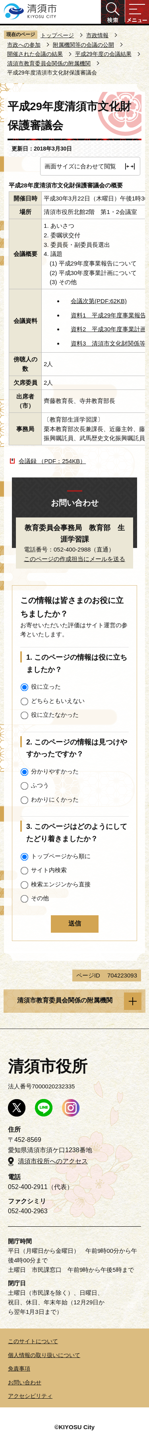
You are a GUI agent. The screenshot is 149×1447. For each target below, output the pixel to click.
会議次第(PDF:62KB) (99, 301)
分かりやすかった (55, 771)
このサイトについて (33, 1341)
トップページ (57, 35)
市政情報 (97, 35)
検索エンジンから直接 (61, 884)
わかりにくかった (55, 799)
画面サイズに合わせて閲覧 (80, 166)
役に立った (46, 686)
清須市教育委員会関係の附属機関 (49, 63)
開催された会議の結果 (35, 54)
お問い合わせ (24, 1382)
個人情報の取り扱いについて (44, 1355)
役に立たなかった (55, 714)
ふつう (40, 785)
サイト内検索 (49, 870)
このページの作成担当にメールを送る (74, 559)
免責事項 (19, 1368)
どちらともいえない (58, 700)
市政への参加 (24, 45)
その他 (40, 898)
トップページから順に (61, 856)
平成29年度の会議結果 (103, 54)
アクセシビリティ (30, 1396)
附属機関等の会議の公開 (83, 45)
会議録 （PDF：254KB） (52, 461)
